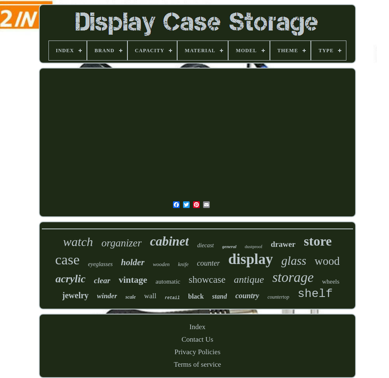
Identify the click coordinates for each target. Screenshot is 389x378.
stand (219, 296)
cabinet (169, 241)
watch (78, 242)
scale (130, 297)
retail (172, 298)
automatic (167, 281)
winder (107, 296)
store (318, 241)
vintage (133, 279)
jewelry (75, 295)
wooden (161, 264)
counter (208, 263)
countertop (278, 297)
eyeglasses (100, 264)
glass (293, 260)
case (67, 259)
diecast (205, 245)
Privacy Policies (197, 352)
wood (327, 261)
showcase (207, 279)
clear (102, 280)
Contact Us (197, 339)
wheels (331, 281)
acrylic (71, 279)
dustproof (253, 246)
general (229, 246)
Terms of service (197, 364)
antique (249, 279)
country (247, 296)
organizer (122, 243)
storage (293, 277)
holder (133, 262)
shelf (315, 293)
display (250, 259)
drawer (283, 244)
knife (183, 264)
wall (150, 296)
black (195, 296)
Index (197, 327)
